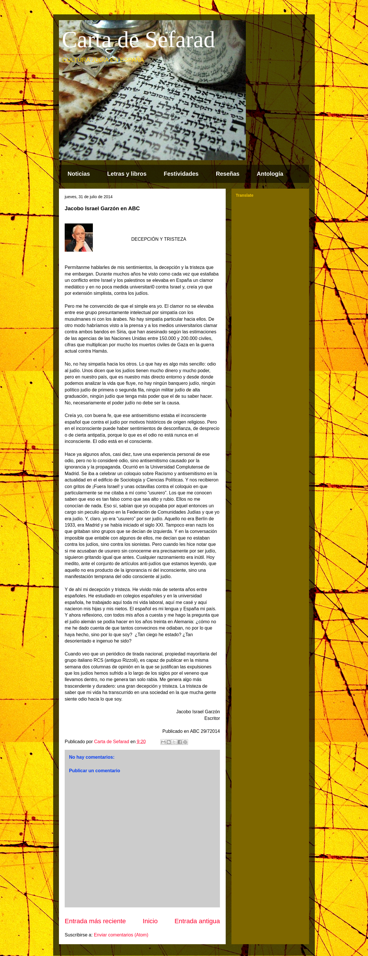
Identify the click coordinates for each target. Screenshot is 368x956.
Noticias (79, 174)
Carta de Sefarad (138, 39)
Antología (270, 174)
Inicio (150, 921)
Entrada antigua (197, 921)
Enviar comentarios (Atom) (121, 934)
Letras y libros (127, 174)
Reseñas (227, 174)
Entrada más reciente (95, 921)
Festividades (181, 174)
